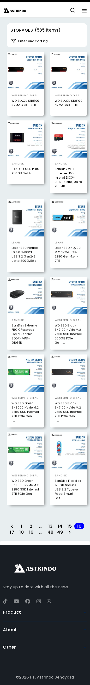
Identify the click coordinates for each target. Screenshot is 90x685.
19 (31, 532)
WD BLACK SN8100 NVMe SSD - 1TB (69, 103)
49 (60, 532)
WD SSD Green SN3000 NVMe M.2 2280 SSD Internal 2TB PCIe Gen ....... (25, 420)
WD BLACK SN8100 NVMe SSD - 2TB (25, 103)
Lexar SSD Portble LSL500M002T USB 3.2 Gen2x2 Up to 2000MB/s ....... (25, 265)
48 (50, 532)
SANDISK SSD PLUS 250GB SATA (25, 171)
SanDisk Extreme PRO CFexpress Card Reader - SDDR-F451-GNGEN (24, 343)
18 (21, 532)
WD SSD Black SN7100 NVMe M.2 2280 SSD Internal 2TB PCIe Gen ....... (68, 420)
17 (12, 532)
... (40, 526)
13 (50, 526)
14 (60, 526)
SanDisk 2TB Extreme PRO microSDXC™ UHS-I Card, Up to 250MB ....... (68, 177)
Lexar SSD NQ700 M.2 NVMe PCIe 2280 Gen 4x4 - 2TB (68, 263)
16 (79, 526)
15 (69, 526)
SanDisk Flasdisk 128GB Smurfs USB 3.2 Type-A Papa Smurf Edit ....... (68, 498)
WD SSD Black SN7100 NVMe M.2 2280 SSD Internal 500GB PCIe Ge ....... (68, 343)
